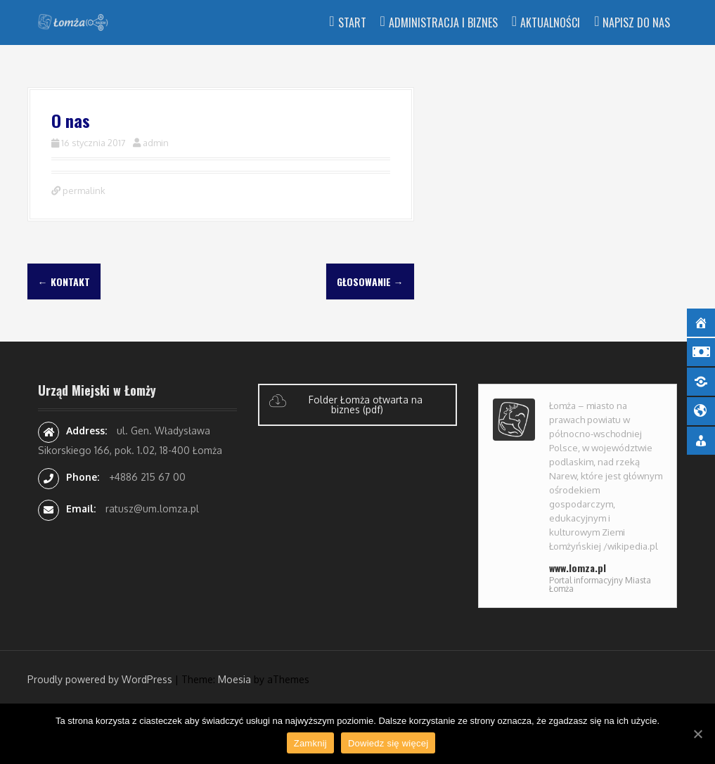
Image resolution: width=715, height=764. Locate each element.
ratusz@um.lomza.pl (152, 508)
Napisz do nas (636, 22)
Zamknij (310, 743)
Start (352, 22)
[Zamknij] (697, 734)
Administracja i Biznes (443, 22)
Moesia (234, 679)
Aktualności (550, 22)
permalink (82, 190)
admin (156, 142)
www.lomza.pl (577, 567)
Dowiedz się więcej (388, 743)
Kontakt (64, 281)
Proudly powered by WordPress (99, 679)
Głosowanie (370, 281)
